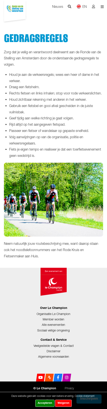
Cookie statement (85, 396)
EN (81, 6)
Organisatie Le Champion (53, 314)
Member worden (53, 319)
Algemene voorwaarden (53, 356)
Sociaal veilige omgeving (53, 330)
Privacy (69, 388)
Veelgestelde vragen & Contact (54, 345)
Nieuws (57, 6)
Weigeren (63, 403)
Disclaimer (53, 351)
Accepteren (45, 403)
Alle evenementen (53, 324)
